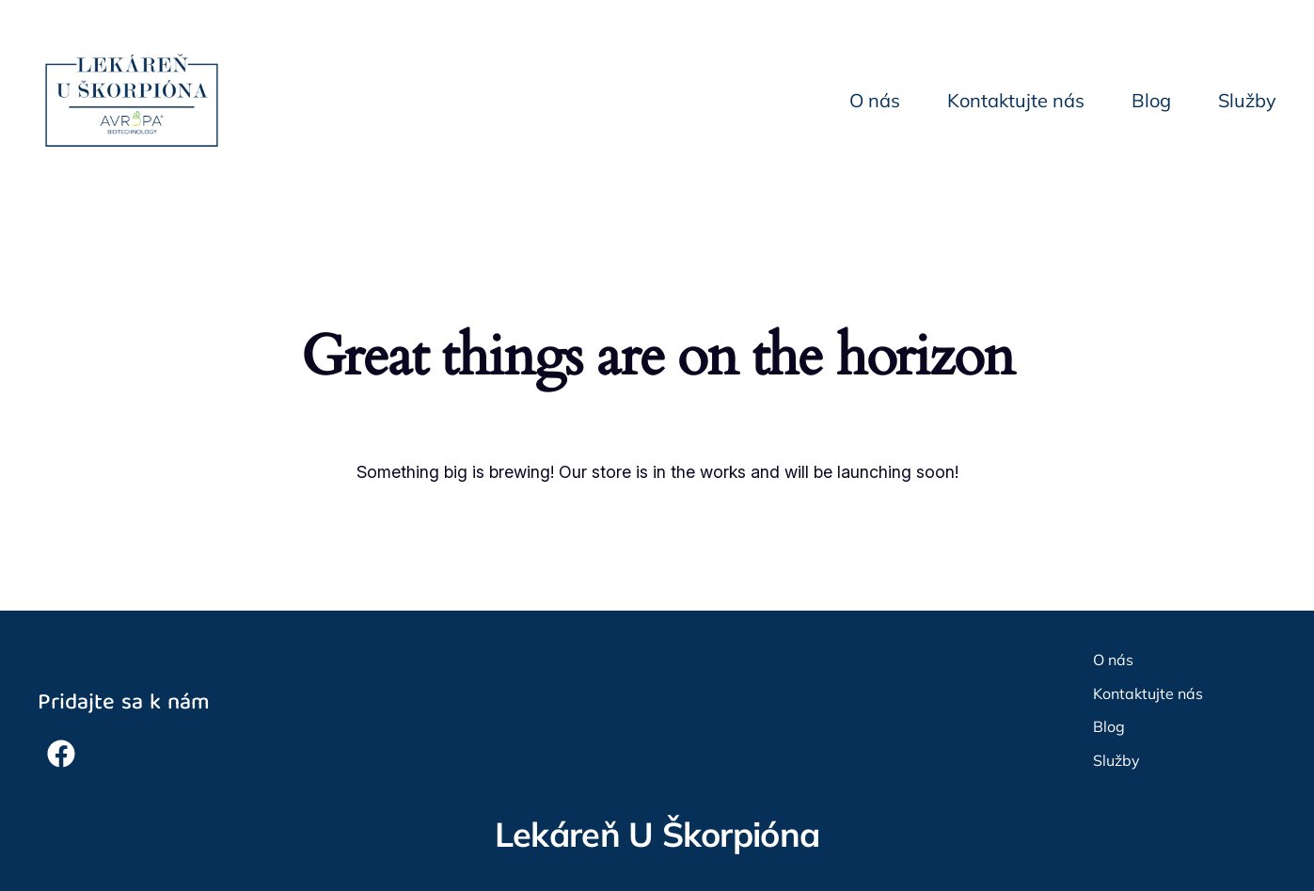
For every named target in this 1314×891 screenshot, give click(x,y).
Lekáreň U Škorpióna (657, 834)
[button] (61, 753)
